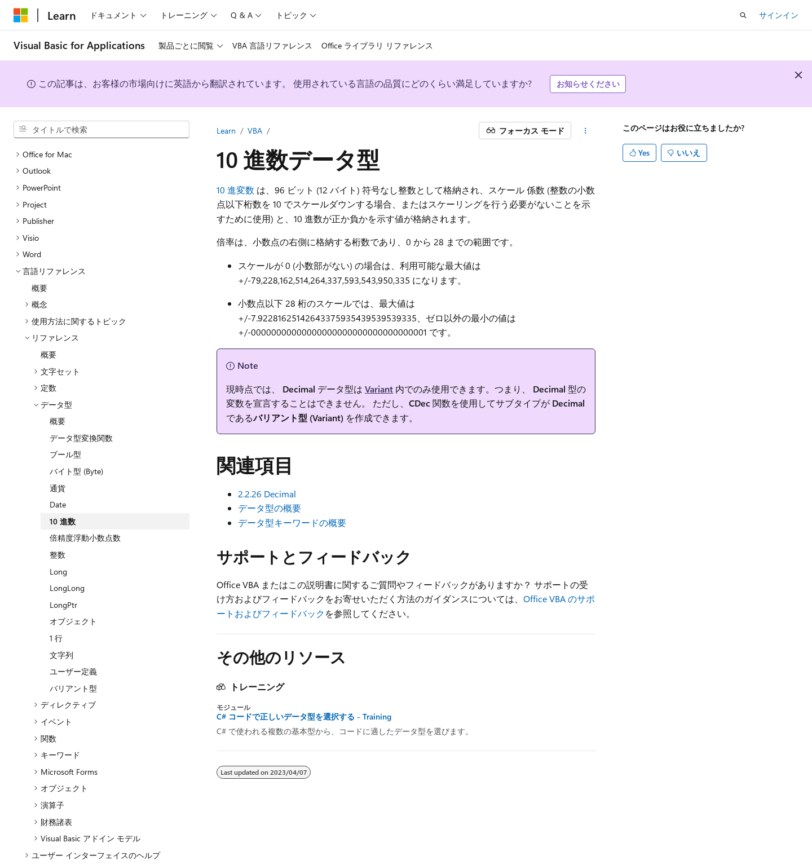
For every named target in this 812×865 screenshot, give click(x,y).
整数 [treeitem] (57, 527)
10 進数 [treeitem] (63, 494)
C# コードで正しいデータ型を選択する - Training (304, 717)
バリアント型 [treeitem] (73, 661)
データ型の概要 (269, 508)
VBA (255, 130)
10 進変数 (235, 190)
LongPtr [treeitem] (63, 577)
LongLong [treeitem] (67, 560)
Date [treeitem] (58, 477)
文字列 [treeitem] (61, 628)
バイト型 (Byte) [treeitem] (76, 444)
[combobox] (101, 130)
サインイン (778, 15)
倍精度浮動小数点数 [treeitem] (85, 510)
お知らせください (588, 83)
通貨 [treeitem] (57, 461)
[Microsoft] (21, 15)
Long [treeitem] (58, 544)
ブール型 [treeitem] (65, 427)
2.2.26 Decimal (267, 494)
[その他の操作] (585, 131)
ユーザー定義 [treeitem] (73, 644)
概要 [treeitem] (39, 260)
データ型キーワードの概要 (292, 522)
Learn (226, 130)
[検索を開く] (743, 15)
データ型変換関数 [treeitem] (81, 410)
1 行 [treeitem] (56, 611)
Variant (379, 389)
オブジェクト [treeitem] (73, 594)
